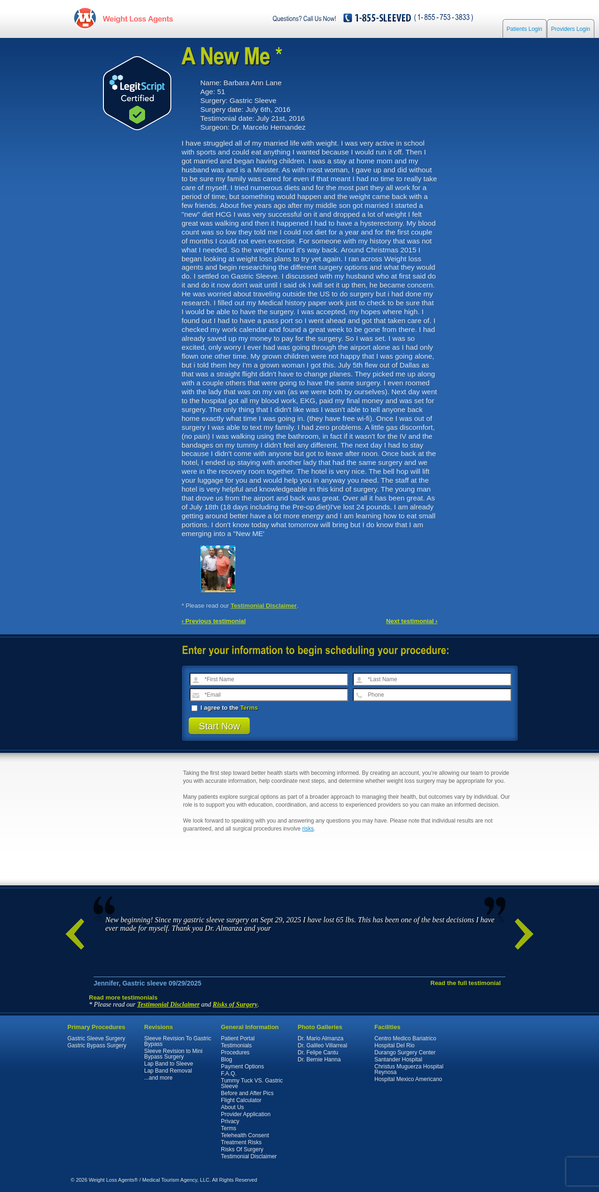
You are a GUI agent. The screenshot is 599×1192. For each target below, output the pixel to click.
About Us (232, 1107)
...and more (158, 1077)
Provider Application (245, 1114)
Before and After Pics (247, 1093)
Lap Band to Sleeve (168, 1063)
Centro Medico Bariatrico (405, 1038)
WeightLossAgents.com (137, 18)
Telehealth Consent (245, 1135)
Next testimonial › (412, 621)
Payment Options (242, 1066)
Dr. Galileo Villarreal (322, 1045)
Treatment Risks (241, 1142)
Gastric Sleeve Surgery (96, 1038)
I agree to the (224, 707)
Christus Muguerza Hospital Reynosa (408, 1069)
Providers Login (570, 29)
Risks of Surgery (235, 1004)
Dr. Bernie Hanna (319, 1059)
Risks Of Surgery (242, 1149)
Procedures (235, 1052)
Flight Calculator (241, 1100)
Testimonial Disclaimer (264, 605)
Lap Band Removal (168, 1070)
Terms (249, 707)
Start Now (219, 726)
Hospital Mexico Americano (408, 1079)
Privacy (230, 1121)
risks (308, 828)
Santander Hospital (398, 1059)
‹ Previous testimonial (214, 621)
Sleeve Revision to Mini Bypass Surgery (173, 1054)
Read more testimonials (123, 997)
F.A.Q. (228, 1073)
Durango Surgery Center (405, 1052)
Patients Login (524, 29)
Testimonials (236, 1045)
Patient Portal (238, 1038)
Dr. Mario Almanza (320, 1038)
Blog (226, 1059)
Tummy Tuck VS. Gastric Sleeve (252, 1083)
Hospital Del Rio (394, 1045)
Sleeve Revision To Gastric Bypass (177, 1041)
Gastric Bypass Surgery (96, 1045)
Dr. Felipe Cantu (318, 1052)
